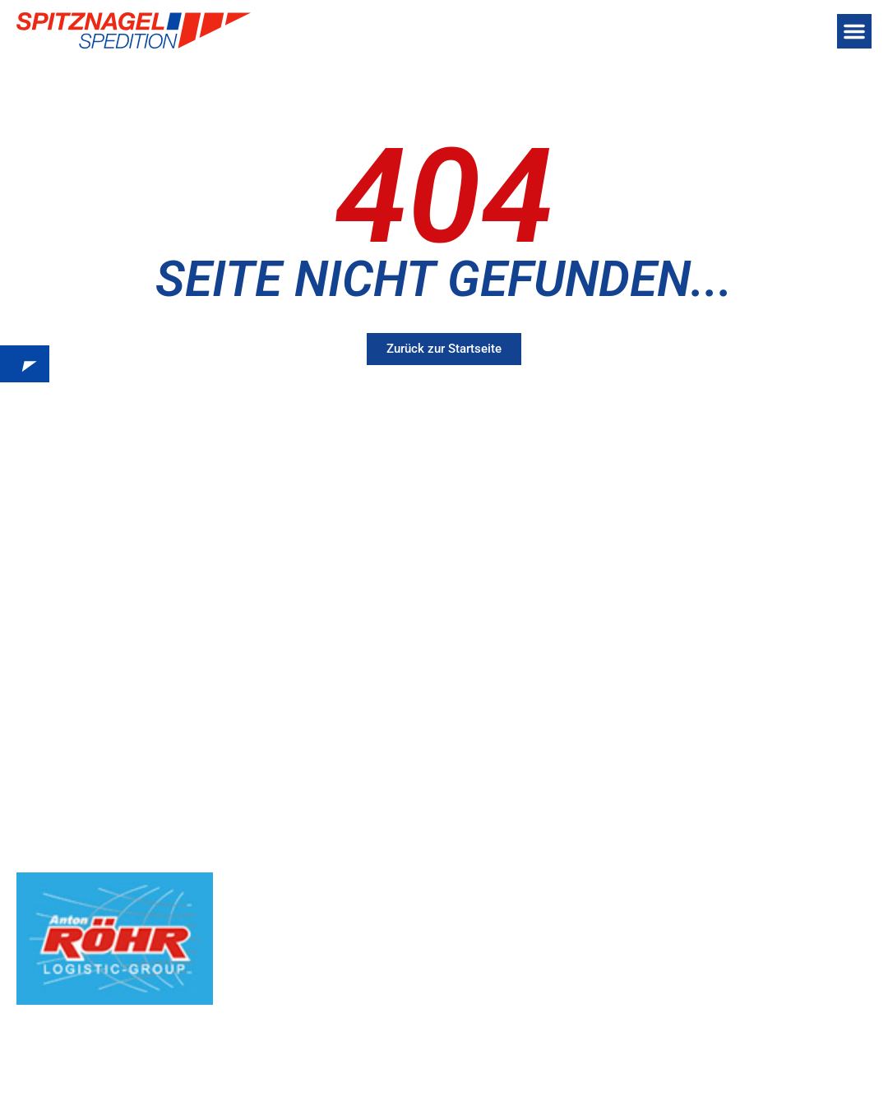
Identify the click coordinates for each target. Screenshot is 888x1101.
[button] (854, 31)
